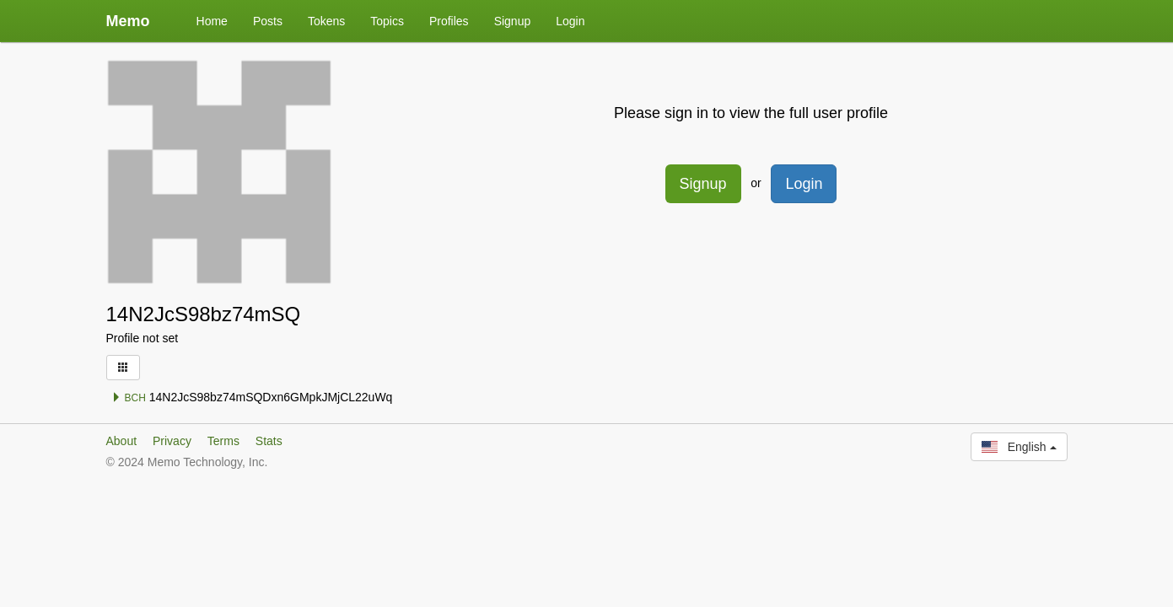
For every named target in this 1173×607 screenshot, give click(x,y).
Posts (267, 21)
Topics (387, 21)
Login (570, 21)
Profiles (449, 21)
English (1019, 447)
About (121, 441)
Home (212, 21)
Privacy (172, 441)
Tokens (326, 21)
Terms (223, 441)
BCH (128, 398)
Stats (269, 441)
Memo (128, 21)
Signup (512, 21)
